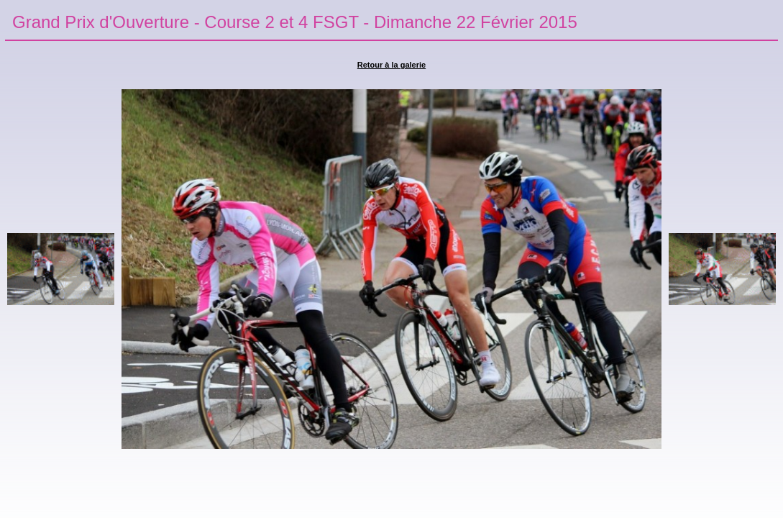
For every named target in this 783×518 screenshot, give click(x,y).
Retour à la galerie (391, 64)
